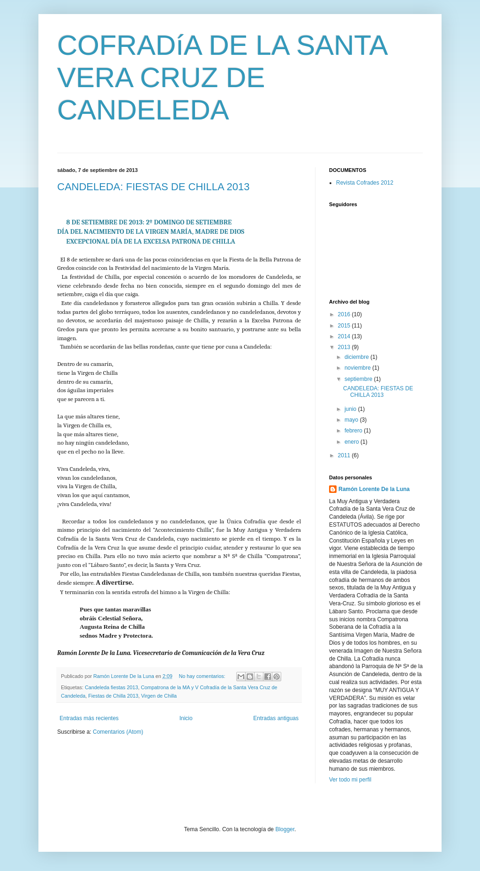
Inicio (186, 718)
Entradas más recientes (89, 718)
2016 (345, 314)
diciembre (357, 357)
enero (352, 442)
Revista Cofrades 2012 (364, 182)
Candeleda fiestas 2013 (111, 687)
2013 (345, 347)
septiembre (359, 379)
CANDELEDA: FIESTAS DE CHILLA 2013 (153, 187)
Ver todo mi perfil (350, 779)
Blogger (284, 829)
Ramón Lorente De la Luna (374, 489)
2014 (345, 336)
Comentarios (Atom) (118, 732)
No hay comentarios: (203, 676)
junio (351, 409)
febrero (354, 430)
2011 (345, 455)
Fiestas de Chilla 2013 (113, 696)
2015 (345, 325)
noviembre (358, 368)
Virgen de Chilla (159, 696)
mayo (352, 420)
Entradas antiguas (276, 718)
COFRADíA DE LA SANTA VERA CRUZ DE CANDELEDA (221, 78)
